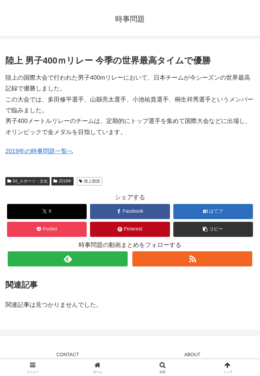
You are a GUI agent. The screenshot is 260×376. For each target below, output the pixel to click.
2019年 (62, 181)
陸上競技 (89, 181)
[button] (213, 229)
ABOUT (192, 354)
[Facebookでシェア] (130, 211)
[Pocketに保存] (47, 229)
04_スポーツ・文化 (27, 181)
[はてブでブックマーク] (213, 211)
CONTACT (67, 354)
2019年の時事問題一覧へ (39, 151)
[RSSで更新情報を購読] (192, 258)
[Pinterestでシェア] (130, 229)
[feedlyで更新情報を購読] (67, 258)
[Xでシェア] (47, 211)
